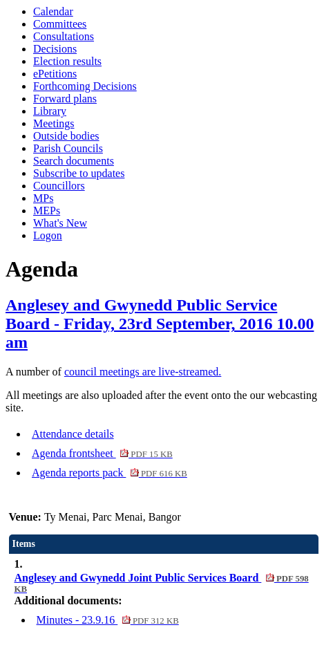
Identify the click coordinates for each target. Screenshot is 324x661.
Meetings (54, 123)
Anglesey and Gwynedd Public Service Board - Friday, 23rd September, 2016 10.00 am (160, 323)
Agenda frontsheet (102, 453)
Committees (59, 24)
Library (49, 111)
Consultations (63, 36)
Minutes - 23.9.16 (108, 620)
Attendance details (73, 434)
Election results (67, 61)
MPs (43, 198)
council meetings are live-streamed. (142, 372)
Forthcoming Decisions (85, 86)
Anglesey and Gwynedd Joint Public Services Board (162, 583)
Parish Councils (68, 148)
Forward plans (65, 98)
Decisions (55, 49)
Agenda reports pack (109, 472)
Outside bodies (66, 136)
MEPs (46, 210)
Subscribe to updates (78, 173)
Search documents (73, 161)
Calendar (53, 11)
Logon (47, 235)
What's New (60, 223)
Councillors (59, 186)
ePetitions (55, 74)
